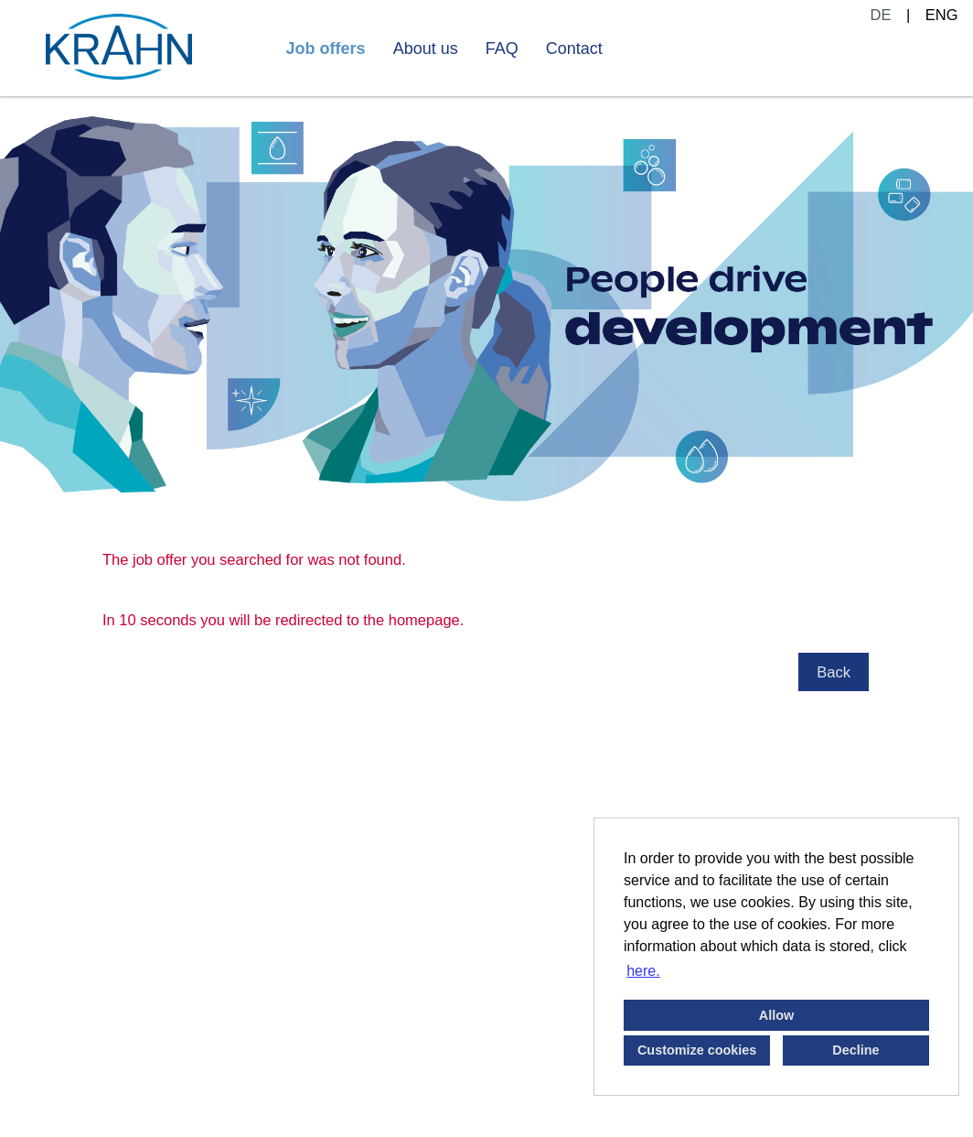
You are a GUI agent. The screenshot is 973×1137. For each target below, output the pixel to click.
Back (833, 672)
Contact (574, 48)
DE (881, 14)
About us (425, 48)
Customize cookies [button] (696, 1050)
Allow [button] (776, 1015)
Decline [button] (855, 1050)
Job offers (326, 48)
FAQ (502, 48)
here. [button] (642, 971)
